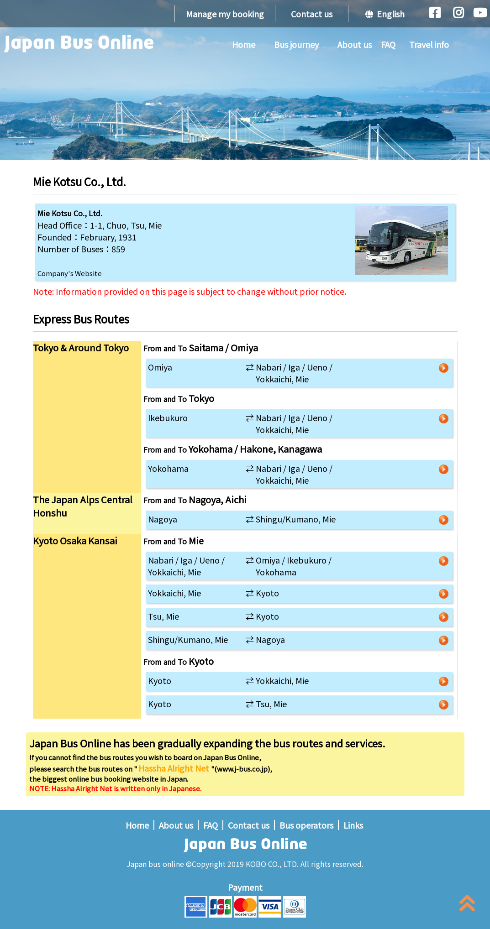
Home (243, 44)
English (385, 14)
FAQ (388, 44)
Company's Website (69, 273)
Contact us (311, 14)
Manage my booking (225, 14)
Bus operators (306, 825)
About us (354, 44)
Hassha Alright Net (174, 768)
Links (353, 825)
